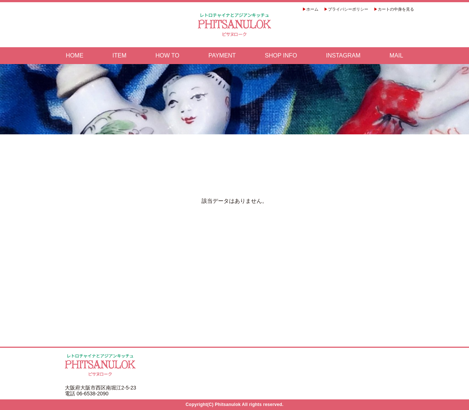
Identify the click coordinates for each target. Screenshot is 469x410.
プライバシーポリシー (348, 9)
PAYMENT (222, 56)
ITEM (119, 56)
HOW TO (167, 56)
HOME (75, 56)
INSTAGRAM (343, 56)
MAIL (396, 56)
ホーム (312, 9)
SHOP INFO (281, 56)
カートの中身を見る (396, 9)
